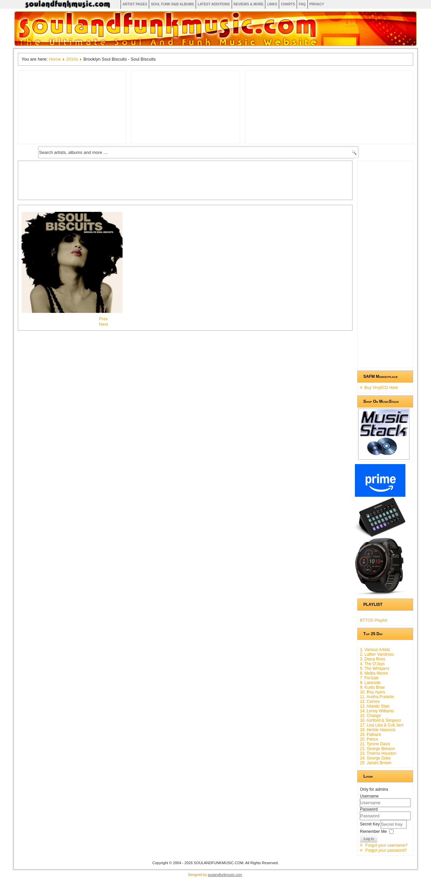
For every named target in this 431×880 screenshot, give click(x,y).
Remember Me (373, 831)
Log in (369, 839)
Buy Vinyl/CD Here (381, 387)
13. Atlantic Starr (375, 706)
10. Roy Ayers (372, 692)
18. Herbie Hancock (377, 729)
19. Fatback (370, 734)
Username (369, 796)
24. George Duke (375, 758)
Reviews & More (249, 4)
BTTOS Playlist (373, 620)
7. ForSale (369, 678)
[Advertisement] (144, 179)
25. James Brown (375, 762)
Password (369, 809)
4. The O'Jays (372, 663)
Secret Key (370, 824)
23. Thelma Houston (378, 753)
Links (272, 4)
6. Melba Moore (374, 673)
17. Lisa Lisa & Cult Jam (381, 725)
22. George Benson (377, 748)
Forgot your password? (386, 850)
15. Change (370, 715)
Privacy (316, 4)
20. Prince (369, 739)
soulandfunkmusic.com (225, 875)
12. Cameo (370, 701)
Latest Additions (214, 4)
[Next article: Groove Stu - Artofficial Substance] (103, 324)
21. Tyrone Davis (375, 744)
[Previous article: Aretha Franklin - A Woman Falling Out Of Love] (103, 318)
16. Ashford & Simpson (380, 720)
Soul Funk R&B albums (172, 4)
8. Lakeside (370, 682)
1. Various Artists (375, 649)
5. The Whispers (374, 668)
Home (55, 59)
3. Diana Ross (372, 659)
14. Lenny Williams (377, 711)
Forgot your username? (386, 845)
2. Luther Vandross (377, 654)
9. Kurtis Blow (372, 687)
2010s (72, 59)
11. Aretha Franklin (377, 696)
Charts (288, 4)
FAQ (302, 4)
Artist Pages (135, 4)
